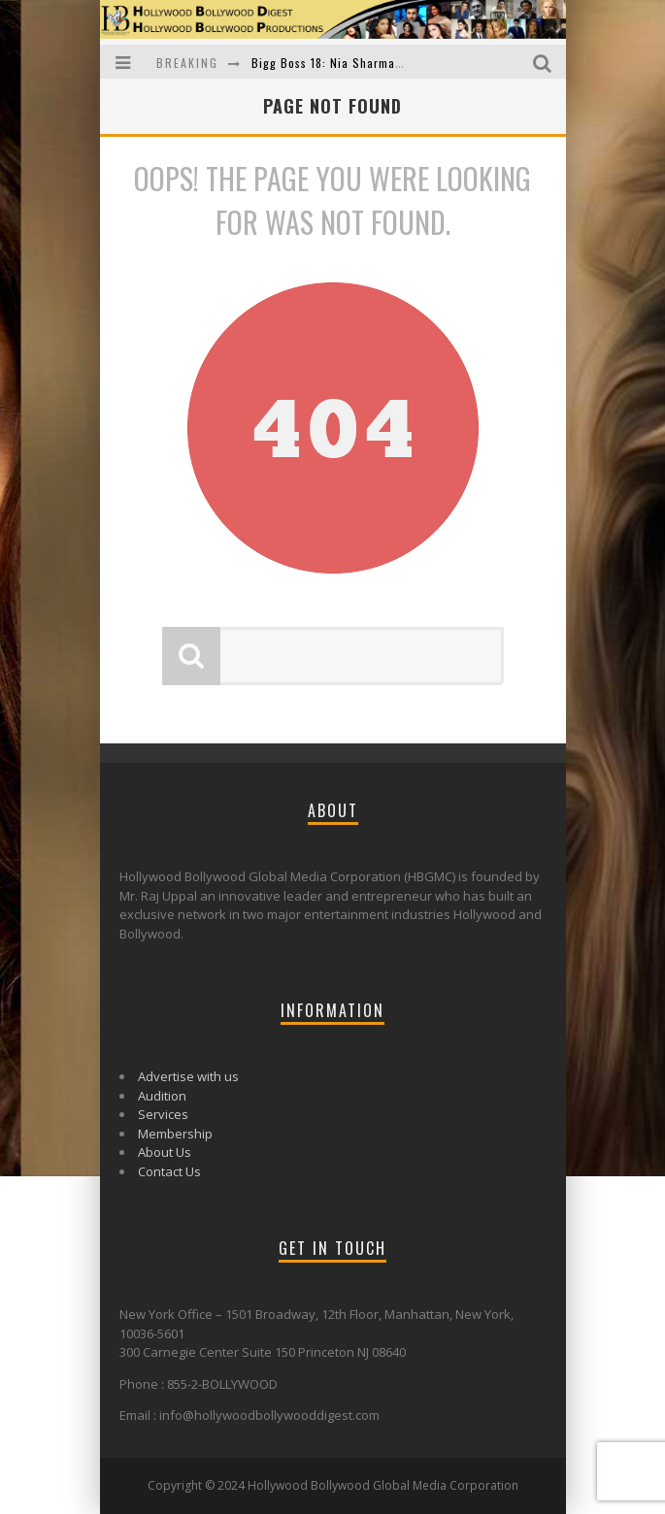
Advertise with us (188, 1076)
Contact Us (169, 1171)
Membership (175, 1133)
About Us (164, 1152)
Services (163, 1114)
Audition (162, 1095)
